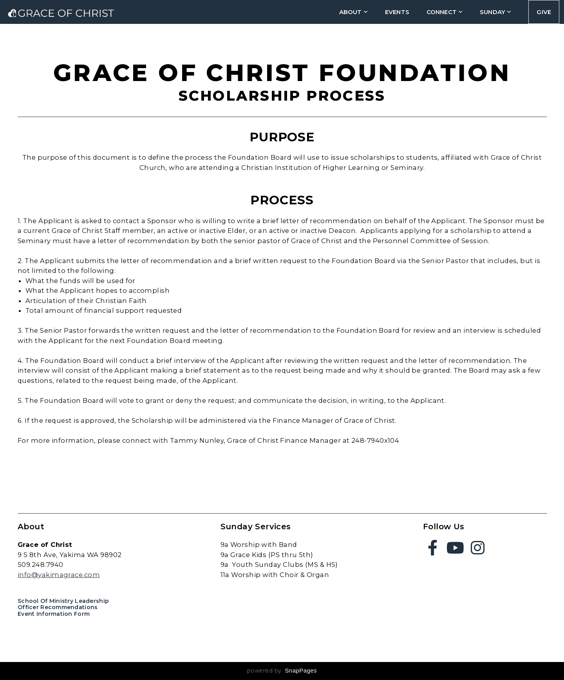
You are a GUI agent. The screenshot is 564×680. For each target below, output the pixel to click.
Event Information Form (54, 613)
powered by (282, 670)
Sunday (495, 12)
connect (445, 12)
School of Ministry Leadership (63, 600)
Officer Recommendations (58, 607)
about (353, 12)
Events (397, 12)
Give (544, 12)
